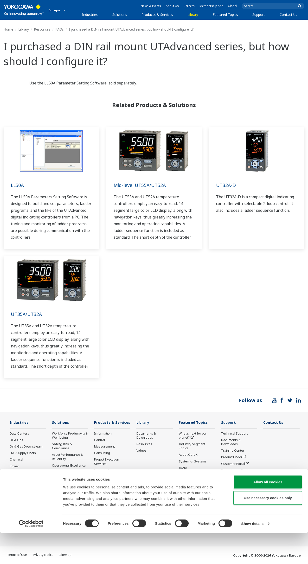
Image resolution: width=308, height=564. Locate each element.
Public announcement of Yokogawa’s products (112, 492)
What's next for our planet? (193, 435)
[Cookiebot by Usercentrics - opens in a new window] (31, 554)
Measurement (104, 453)
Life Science (102, 484)
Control (99, 447)
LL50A (18, 185)
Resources (42, 29)
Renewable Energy (23, 473)
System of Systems (193, 461)
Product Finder (231, 457)
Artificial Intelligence (193, 481)
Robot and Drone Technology (191, 489)
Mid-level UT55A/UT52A (141, 185)
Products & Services (157, 14)
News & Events (151, 6)
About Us (172, 6)
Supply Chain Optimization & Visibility (69, 489)
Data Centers (19, 433)
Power (14, 466)
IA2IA (183, 468)
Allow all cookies (267, 513)
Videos (141, 451)
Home (8, 29)
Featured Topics (225, 14)
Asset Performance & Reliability (67, 457)
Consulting (102, 460)
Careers (189, 6)
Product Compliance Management (235, 496)
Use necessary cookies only (268, 529)
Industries (90, 14)
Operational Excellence (69, 465)
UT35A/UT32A (27, 314)
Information (103, 440)
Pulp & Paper (19, 492)
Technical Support (234, 433)
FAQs (59, 29)
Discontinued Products (237, 470)
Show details (252, 554)
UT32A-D (226, 185)
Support (258, 14)
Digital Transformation (195, 474)
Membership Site (211, 6)
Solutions (119, 14)
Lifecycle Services (107, 477)
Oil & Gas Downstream (26, 446)
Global (232, 6)
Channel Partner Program (233, 485)
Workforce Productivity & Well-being (70, 435)
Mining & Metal (20, 479)
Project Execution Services (106, 468)
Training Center (232, 451)
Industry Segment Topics (192, 446)
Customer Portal (233, 463)
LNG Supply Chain (23, 453)
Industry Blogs (232, 477)
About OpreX (188, 455)
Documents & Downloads (146, 435)
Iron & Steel (18, 499)
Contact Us (288, 14)
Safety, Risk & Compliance (62, 446)
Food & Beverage (22, 486)
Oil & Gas (16, 440)
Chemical (16, 459)
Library (192, 14)
